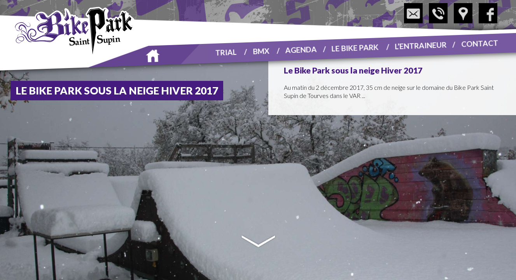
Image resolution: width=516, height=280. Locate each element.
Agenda (301, 49)
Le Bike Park (355, 47)
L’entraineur (421, 45)
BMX (261, 50)
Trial (226, 52)
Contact (480, 43)
